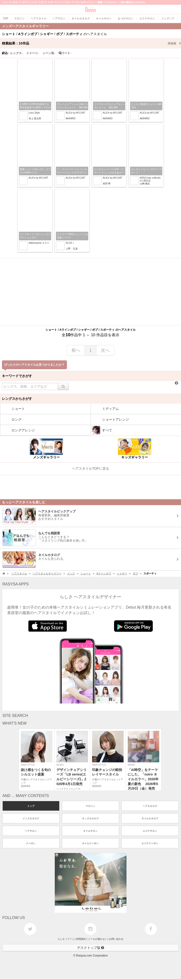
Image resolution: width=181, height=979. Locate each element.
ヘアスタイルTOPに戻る (90, 468)
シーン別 (49, 53)
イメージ (32, 53)
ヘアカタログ (150, 806)
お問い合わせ (116, 939)
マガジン (90, 806)
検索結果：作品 (91, 43)
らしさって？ (65, 939)
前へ (75, 350)
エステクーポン (150, 843)
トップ (30, 806)
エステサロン (150, 831)
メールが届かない (97, 939)
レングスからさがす (17, 399)
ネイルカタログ (150, 818)
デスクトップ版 (90, 948)
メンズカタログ (30, 818)
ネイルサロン (90, 831)
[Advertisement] (90, 291)
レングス (16, 53)
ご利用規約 (80, 939)
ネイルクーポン (90, 843)
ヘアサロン (31, 831)
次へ (105, 350)
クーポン (31, 843)
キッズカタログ (90, 818)
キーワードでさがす (17, 376)
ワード (65, 53)
